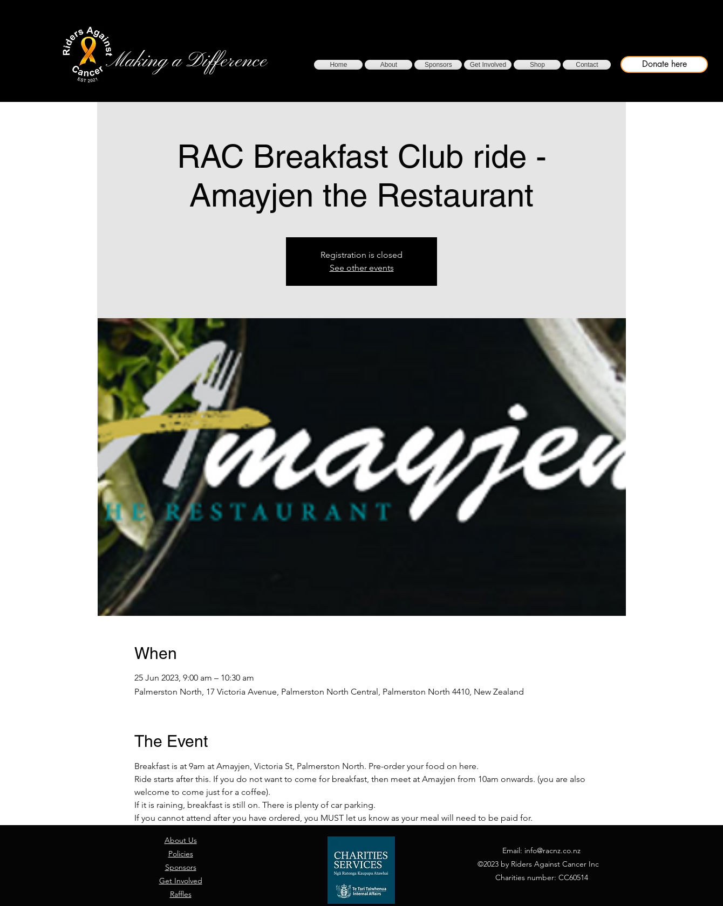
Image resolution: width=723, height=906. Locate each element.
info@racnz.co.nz (552, 850)
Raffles (181, 894)
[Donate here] (664, 64)
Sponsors (180, 867)
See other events (362, 268)
